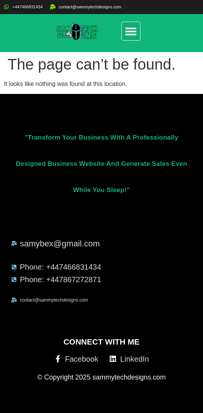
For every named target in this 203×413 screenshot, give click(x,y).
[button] (130, 31)
